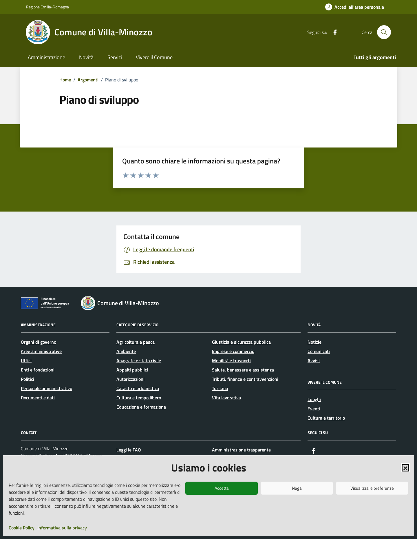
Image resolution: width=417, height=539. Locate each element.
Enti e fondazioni (37, 369)
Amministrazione (46, 57)
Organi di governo (38, 341)
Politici (27, 379)
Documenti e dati (38, 397)
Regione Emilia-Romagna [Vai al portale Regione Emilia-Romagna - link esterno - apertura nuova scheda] (47, 7)
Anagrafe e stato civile (138, 360)
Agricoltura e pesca (135, 341)
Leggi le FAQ (128, 449)
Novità (86, 57)
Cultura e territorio (326, 417)
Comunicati (319, 351)
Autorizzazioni (130, 379)
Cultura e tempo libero (138, 397)
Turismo (220, 388)
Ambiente (126, 351)
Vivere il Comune (154, 57)
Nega (297, 488)
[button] (405, 468)
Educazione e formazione (141, 406)
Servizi (114, 57)
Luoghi (314, 399)
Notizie (314, 341)
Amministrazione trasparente (241, 449)
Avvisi (314, 360)
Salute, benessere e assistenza (243, 369)
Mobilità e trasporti (231, 360)
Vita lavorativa (226, 397)
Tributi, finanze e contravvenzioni (245, 379)
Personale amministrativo (46, 388)
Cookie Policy (21, 527)
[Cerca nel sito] (384, 32)
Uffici (26, 360)
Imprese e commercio (233, 351)
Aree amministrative (41, 351)
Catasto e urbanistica (137, 388)
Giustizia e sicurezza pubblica (241, 341)
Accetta (222, 488)
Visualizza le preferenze (372, 488)
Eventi (314, 408)
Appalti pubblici (132, 369)
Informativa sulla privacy (62, 527)
